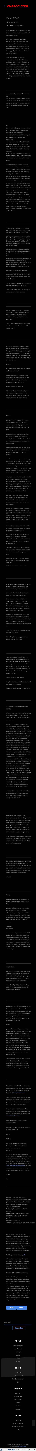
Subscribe (19, 1328)
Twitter (18, 1406)
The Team (18, 1352)
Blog (18, 1358)
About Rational (18, 1346)
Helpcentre (18, 1396)
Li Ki (24, 1255)
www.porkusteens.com (19, 1092)
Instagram (18, 1409)
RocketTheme (22, 1447)
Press (18, 1361)
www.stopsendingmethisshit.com (15, 1165)
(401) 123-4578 (18, 1376)
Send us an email (18, 1379)
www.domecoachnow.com (12, 1115)
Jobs (18, 1355)
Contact (18, 1393)
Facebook (18, 1403)
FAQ (18, 1382)
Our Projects (18, 1349)
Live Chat (18, 1373)
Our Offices (18, 1399)
